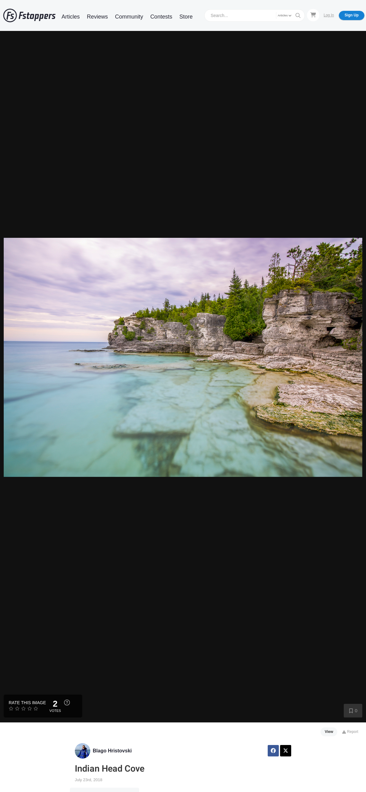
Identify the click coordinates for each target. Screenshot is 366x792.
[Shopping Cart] (313, 15)
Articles (71, 17)
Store (186, 17)
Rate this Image (27, 702)
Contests (161, 17)
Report (350, 732)
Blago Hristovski (112, 750)
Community (129, 17)
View (329, 732)
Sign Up (352, 15)
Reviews (97, 17)
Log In (329, 15)
